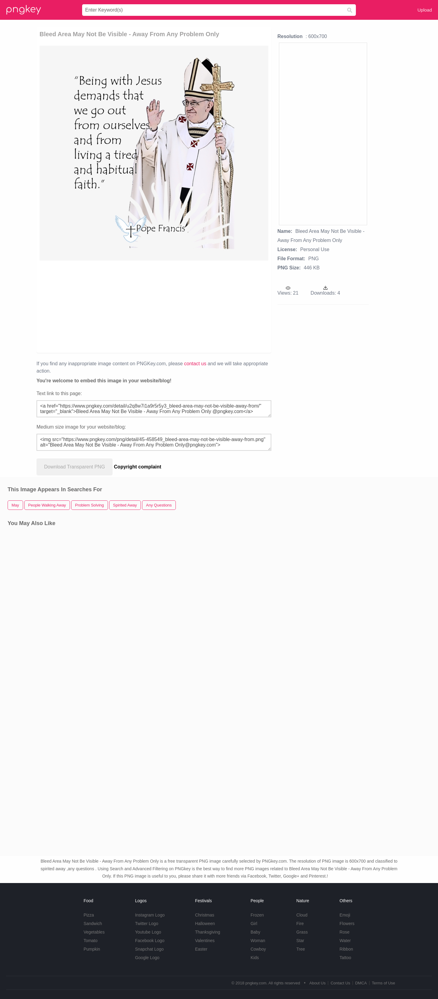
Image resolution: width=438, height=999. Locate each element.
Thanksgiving (207, 932)
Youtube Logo (148, 932)
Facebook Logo (150, 940)
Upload (424, 9)
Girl (254, 923)
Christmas (204, 915)
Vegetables (94, 932)
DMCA (361, 983)
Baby (255, 932)
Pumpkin (92, 949)
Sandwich (93, 923)
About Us (317, 983)
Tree (300, 949)
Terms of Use (383, 983)
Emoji (344, 915)
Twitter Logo (146, 923)
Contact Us (340, 983)
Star (300, 940)
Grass (302, 932)
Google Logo (147, 957)
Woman (258, 940)
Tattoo (345, 957)
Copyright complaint (138, 466)
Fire (300, 923)
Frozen (257, 915)
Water (345, 940)
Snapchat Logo (149, 949)
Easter (201, 949)
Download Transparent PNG (74, 466)
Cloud (302, 915)
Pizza (89, 915)
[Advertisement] (110, 306)
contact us (195, 363)
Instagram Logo (150, 915)
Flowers (346, 923)
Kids (255, 957)
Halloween (205, 923)
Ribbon (346, 949)
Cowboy (258, 949)
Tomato (91, 940)
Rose (344, 932)
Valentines (204, 940)
